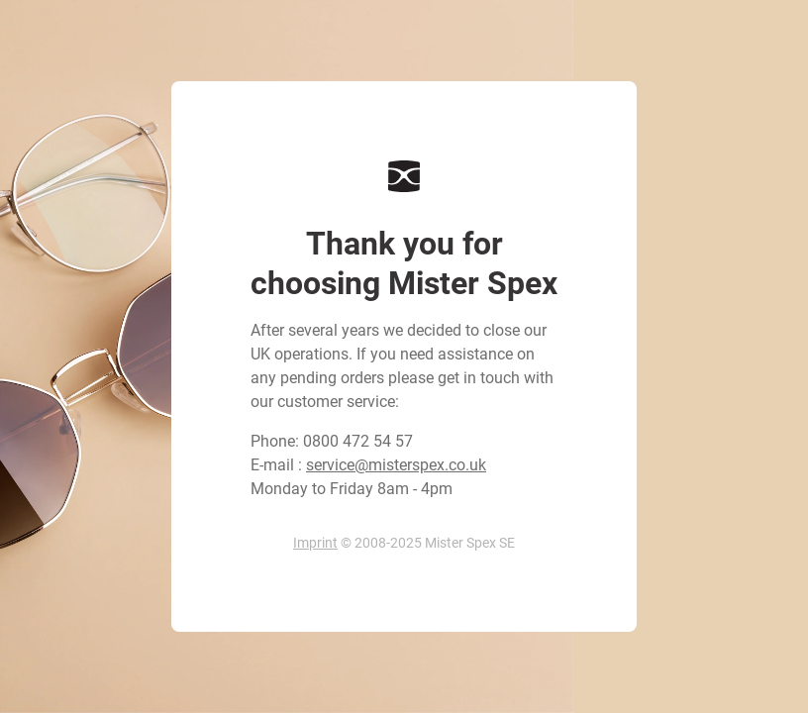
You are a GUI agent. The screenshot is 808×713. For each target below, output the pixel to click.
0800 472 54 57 (358, 441)
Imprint (315, 543)
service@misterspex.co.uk (396, 465)
